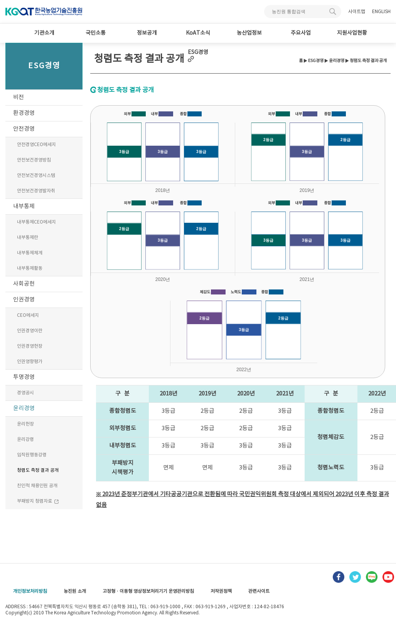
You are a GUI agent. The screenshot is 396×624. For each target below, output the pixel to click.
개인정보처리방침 (30, 591)
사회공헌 (24, 284)
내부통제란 (27, 237)
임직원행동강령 (32, 454)
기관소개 (44, 33)
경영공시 (25, 392)
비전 (18, 97)
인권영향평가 (29, 361)
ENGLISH (381, 11)
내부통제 (24, 206)
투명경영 (24, 377)
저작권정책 (221, 591)
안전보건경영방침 (34, 160)
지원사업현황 (352, 33)
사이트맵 (356, 11)
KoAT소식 (198, 33)
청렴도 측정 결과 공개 (38, 470)
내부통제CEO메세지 (36, 222)
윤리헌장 (25, 424)
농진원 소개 (75, 591)
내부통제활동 (29, 268)
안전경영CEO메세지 (36, 144)
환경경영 (24, 113)
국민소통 (96, 33)
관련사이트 (259, 591)
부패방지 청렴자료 (38, 501)
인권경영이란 (29, 330)
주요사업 (301, 33)
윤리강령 (25, 439)
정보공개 (147, 33)
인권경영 (24, 299)
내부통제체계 (29, 253)
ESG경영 (316, 60)
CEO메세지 (28, 315)
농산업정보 (249, 33)
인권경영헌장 (29, 346)
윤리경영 (24, 408)
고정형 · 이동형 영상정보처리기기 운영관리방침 (148, 591)
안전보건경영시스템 (36, 175)
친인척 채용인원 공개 (37, 485)
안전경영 (24, 129)
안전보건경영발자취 (36, 190)
